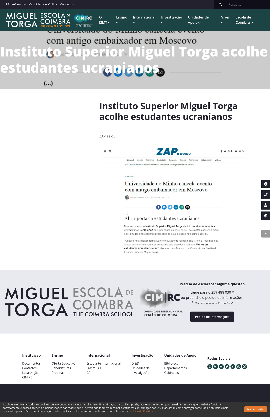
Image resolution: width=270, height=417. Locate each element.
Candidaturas (61, 368)
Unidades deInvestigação (141, 370)
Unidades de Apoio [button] (198, 20)
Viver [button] (225, 17)
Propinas (58, 373)
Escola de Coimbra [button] (243, 20)
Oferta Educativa (64, 363)
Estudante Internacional (103, 363)
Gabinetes (171, 373)
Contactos (67, 4)
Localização (30, 373)
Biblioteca (171, 363)
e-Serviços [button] (19, 4)
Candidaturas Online (43, 4)
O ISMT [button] (103, 20)
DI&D (135, 363)
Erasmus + (93, 368)
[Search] (248, 4)
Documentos (31, 363)
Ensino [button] (121, 17)
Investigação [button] (171, 17)
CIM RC (27, 377)
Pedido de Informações (212, 317)
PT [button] (7, 4)
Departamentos (175, 368)
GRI (88, 373)
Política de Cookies (141, 411)
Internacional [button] (144, 17)
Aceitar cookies (256, 409)
